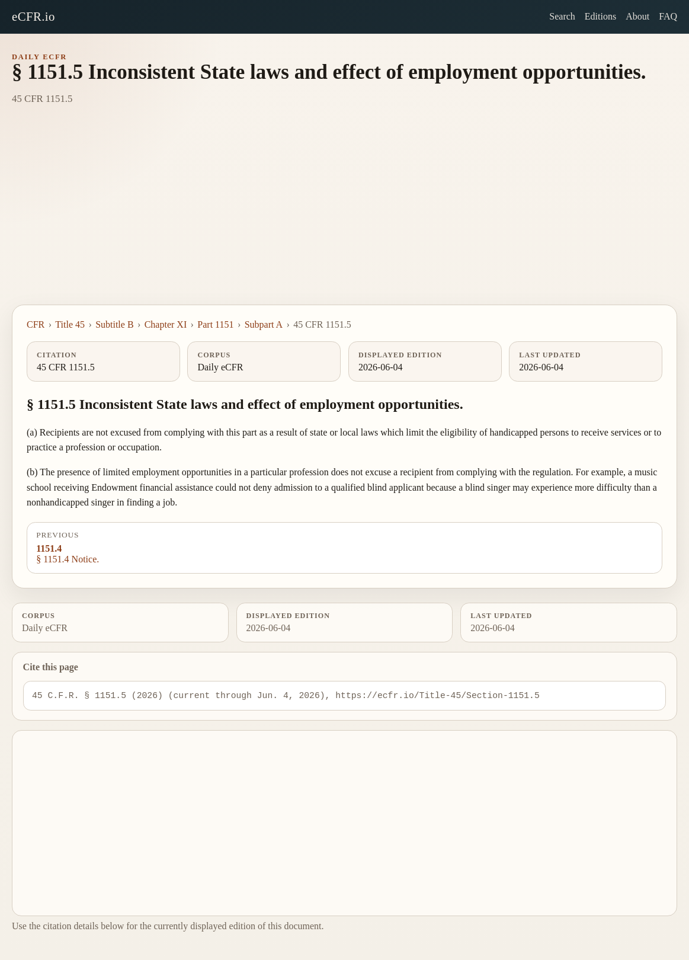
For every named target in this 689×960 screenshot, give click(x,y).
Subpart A (264, 324)
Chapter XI (166, 324)
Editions (600, 16)
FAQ (668, 16)
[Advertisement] (344, 216)
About (637, 16)
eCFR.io (33, 16)
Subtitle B (114, 324)
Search (562, 16)
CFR (35, 324)
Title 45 (70, 324)
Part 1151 (215, 324)
